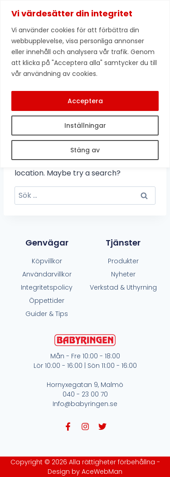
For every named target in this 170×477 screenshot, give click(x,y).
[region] (85, 84)
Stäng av (85, 150)
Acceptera (85, 100)
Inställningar (85, 125)
